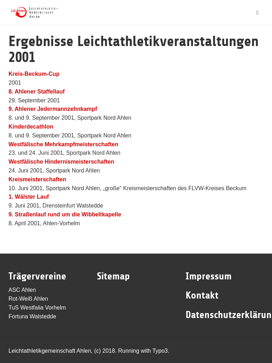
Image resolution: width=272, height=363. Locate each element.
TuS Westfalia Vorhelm (37, 308)
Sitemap (113, 276)
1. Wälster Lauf (28, 197)
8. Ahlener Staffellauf (36, 92)
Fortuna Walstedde (32, 316)
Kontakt (202, 295)
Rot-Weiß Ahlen (28, 299)
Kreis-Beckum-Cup (34, 74)
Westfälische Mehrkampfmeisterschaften (63, 144)
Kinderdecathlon (30, 127)
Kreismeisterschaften (37, 179)
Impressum (209, 276)
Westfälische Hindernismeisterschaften (61, 162)
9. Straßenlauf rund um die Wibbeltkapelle (64, 214)
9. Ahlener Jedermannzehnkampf (52, 109)
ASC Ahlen (22, 290)
